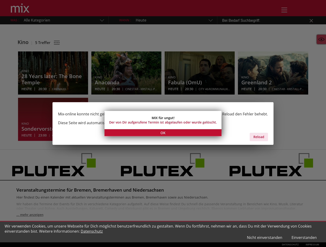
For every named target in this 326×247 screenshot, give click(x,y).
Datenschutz (92, 231)
